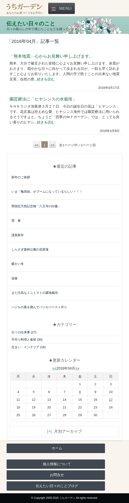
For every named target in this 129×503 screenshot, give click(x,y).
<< (37, 145)
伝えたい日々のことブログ (57, 486)
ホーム (57, 448)
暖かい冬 (17, 264)
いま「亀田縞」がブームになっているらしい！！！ (46, 191)
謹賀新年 (17, 235)
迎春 (14, 278)
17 (111, 399)
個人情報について (57, 464)
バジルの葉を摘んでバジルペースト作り (39, 307)
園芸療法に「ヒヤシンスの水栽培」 (43, 99)
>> (52, 145)
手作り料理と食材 (27, 339)
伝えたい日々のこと (30, 24)
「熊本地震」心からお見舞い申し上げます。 (51, 56)
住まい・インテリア (28, 347)
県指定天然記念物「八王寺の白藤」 (36, 206)
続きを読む (46, 79)
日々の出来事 (23, 332)
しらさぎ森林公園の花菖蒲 (30, 249)
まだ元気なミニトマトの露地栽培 (34, 292)
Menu (65, 8)
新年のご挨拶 (20, 177)
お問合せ (57, 475)
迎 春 (16, 220)
